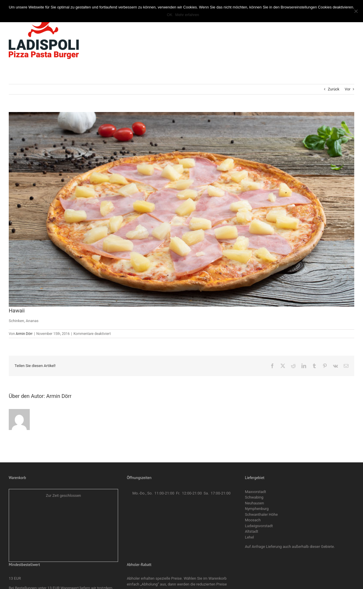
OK (169, 15)
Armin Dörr (24, 334)
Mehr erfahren (187, 15)
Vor (347, 89)
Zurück (333, 89)
